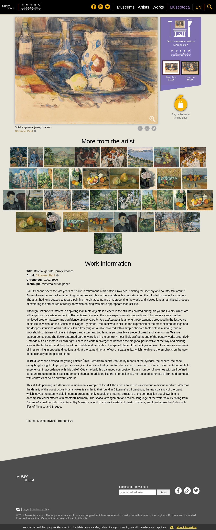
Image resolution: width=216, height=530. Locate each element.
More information (186, 527)
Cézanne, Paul (25, 131)
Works (158, 7)
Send (163, 492)
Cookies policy (40, 509)
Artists (143, 7)
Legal (26, 509)
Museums (126, 7)
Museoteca (180, 7)
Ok (171, 527)
